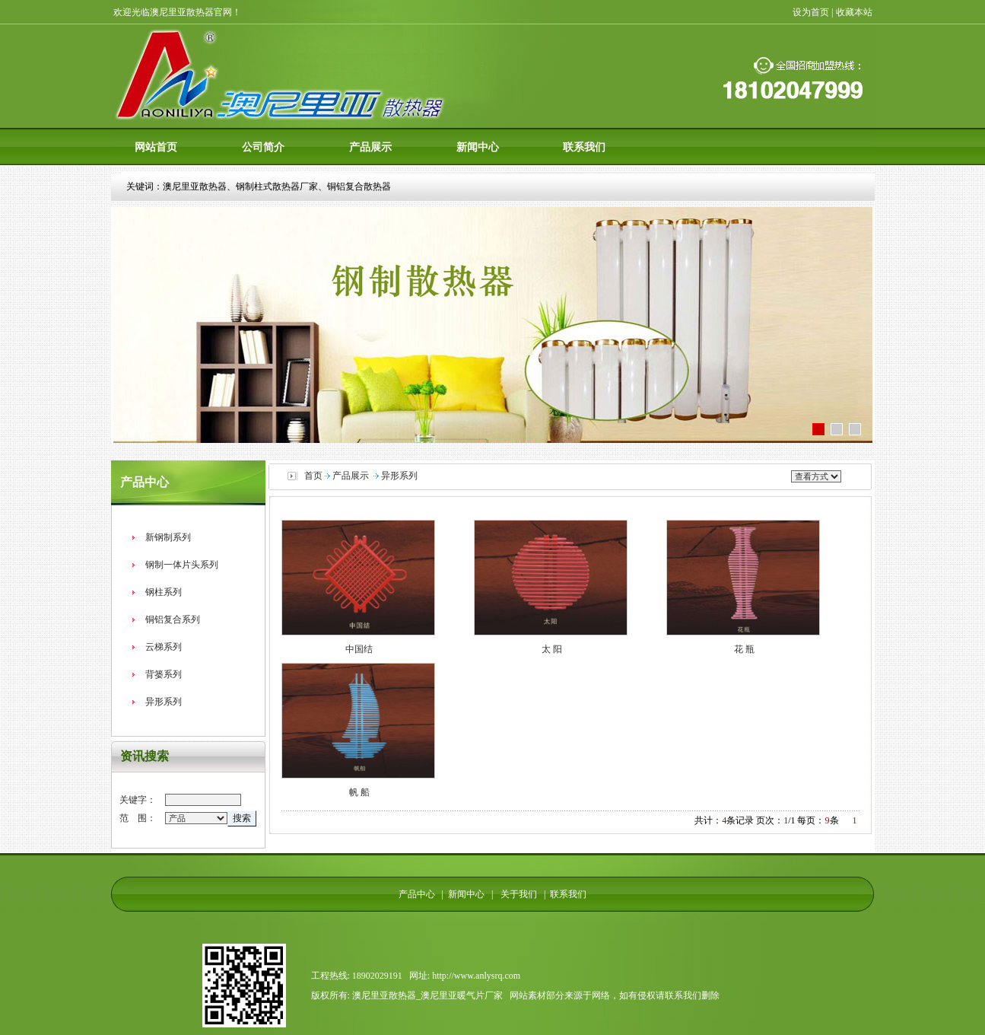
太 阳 (552, 649)
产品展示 (370, 147)
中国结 (359, 649)
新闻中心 (477, 147)
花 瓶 (744, 649)
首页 (313, 475)
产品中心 (417, 894)
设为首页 (811, 12)
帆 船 (359, 792)
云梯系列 (163, 647)
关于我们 (516, 894)
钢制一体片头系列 (181, 564)
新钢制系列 (168, 537)
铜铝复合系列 (172, 619)
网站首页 (156, 147)
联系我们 (584, 147)
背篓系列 (163, 674)
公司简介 (263, 147)
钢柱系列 (163, 592)
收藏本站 (855, 12)
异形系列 (163, 701)
